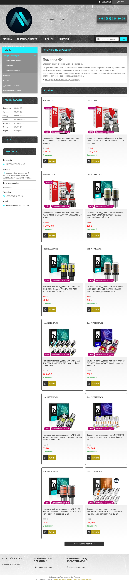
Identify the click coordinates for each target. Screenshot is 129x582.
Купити (52, 161)
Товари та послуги (27, 39)
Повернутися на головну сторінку (62, 79)
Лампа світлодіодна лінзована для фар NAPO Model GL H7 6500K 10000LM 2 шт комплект (105, 140)
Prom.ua (77, 577)
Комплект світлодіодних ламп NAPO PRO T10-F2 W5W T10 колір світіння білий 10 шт (106, 437)
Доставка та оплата (13, 46)
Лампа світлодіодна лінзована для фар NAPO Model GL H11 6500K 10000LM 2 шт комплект (62, 214)
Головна (7, 39)
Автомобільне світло (15, 61)
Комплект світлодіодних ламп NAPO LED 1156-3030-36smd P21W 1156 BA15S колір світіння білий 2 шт (62, 437)
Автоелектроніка (13, 71)
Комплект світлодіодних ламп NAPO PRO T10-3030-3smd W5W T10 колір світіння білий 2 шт (106, 363)
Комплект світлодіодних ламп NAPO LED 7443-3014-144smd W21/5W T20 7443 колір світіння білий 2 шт (61, 288)
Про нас (49, 39)
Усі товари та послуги (83, 544)
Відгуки (6, 81)
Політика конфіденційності (83, 579)
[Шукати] (123, 39)
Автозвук (9, 66)
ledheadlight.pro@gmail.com (17, 205)
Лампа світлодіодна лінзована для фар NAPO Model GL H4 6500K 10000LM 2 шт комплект (61, 140)
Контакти (64, 39)
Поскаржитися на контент (63, 579)
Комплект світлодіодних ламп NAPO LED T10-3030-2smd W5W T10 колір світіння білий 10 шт (61, 363)
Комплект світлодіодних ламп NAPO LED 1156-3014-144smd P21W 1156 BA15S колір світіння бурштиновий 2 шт (105, 288)
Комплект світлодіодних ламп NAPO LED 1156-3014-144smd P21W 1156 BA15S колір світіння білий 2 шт (105, 214)
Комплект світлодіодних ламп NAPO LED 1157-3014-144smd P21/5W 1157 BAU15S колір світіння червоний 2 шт (62, 511)
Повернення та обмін (12, 91)
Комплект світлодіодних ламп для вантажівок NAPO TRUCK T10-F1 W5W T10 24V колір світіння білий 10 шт (104, 511)
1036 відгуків (106, 2)
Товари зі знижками (11, 564)
